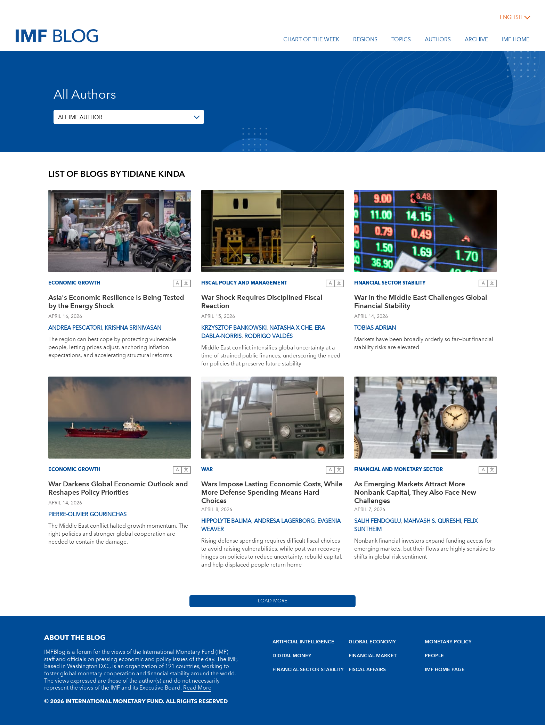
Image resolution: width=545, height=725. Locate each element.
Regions (365, 40)
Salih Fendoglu (377, 521)
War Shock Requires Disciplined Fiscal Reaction (261, 303)
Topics (401, 40)
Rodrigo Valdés (268, 336)
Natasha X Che (290, 328)
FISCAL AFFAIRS (367, 669)
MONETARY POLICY (448, 642)
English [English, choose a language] (511, 17)
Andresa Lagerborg (284, 521)
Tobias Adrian (375, 328)
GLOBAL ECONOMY (372, 642)
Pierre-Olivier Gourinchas (87, 514)
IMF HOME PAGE (445, 669)
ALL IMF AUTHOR (80, 117)
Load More (272, 601)
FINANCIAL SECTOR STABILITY (308, 669)
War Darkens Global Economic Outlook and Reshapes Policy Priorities (118, 489)
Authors (438, 40)
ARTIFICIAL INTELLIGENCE (303, 642)
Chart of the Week (311, 40)
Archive (476, 40)
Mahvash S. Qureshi (432, 521)
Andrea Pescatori (75, 328)
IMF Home (515, 40)
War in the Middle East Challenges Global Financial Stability (420, 303)
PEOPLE (434, 655)
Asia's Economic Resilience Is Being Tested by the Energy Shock (116, 303)
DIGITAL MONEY (291, 655)
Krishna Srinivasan (133, 328)
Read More (197, 688)
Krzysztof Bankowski (234, 328)
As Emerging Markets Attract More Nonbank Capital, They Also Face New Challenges (415, 492)
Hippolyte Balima (226, 521)
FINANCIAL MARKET (373, 655)
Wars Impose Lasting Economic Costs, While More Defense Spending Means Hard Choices (271, 492)
